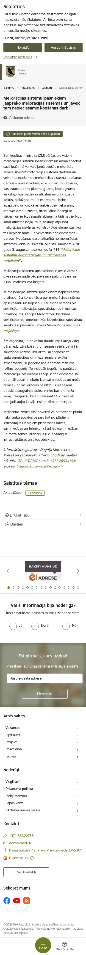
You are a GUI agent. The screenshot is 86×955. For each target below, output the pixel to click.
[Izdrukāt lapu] (43, 515)
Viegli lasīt (13, 781)
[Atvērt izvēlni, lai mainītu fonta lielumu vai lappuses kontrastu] (64, 947)
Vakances (13, 727)
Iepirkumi (13, 735)
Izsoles (11, 756)
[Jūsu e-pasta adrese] (45, 678)
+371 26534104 (62, 460)
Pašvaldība (14, 749)
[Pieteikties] (45, 694)
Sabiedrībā (35, 493)
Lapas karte (15, 803)
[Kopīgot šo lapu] (43, 524)
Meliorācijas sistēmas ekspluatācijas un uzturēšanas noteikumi (41, 255)
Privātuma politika (19, 788)
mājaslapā (11, 330)
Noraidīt (23, 47)
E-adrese (16, 858)
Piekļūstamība (16, 796)
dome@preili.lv (20, 843)
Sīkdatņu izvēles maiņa (23, 810)
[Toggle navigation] (43, 945)
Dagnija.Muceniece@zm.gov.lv (40, 466)
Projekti (11, 742)
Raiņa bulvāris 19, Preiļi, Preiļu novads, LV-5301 (45, 850)
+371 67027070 (27, 460)
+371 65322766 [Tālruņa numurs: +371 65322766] (21, 836)
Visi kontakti (26, 872)
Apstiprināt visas (63, 47)
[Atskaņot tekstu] (21, 117)
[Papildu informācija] (31, 858)
